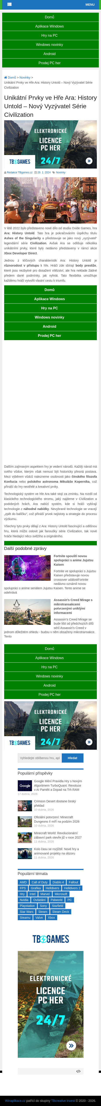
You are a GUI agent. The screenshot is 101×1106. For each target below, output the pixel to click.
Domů (49, 17)
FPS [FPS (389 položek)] (23, 888)
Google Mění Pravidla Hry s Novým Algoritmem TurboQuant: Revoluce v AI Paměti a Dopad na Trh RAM (58, 785)
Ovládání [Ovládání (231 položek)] (39, 900)
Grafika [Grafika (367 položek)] (36, 888)
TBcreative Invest (63, 1101)
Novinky (61, 172)
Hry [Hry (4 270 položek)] (22, 894)
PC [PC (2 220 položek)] (69, 900)
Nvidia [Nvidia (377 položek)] (24, 900)
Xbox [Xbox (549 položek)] (51, 917)
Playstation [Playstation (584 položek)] (27, 906)
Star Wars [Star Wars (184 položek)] (27, 911)
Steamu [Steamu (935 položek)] (25, 917)
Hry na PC (49, 35)
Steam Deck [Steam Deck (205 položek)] (60, 911)
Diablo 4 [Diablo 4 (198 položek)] (58, 882)
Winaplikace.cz (15, 1101)
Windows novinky (49, 45)
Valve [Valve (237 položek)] (39, 917)
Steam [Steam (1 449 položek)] (42, 911)
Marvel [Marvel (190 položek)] (45, 894)
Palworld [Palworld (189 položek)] (56, 900)
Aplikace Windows (49, 26)
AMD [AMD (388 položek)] (23, 882)
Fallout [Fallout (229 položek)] (73, 882)
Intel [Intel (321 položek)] (32, 894)
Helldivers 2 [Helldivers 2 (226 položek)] (72, 888)
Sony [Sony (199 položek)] (43, 906)
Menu (90, 4)
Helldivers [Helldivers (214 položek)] (52, 888)
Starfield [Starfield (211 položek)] (57, 906)
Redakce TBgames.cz (19, 172)
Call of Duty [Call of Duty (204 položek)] (40, 882)
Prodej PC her (50, 63)
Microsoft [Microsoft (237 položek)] (61, 894)
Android (49, 54)
